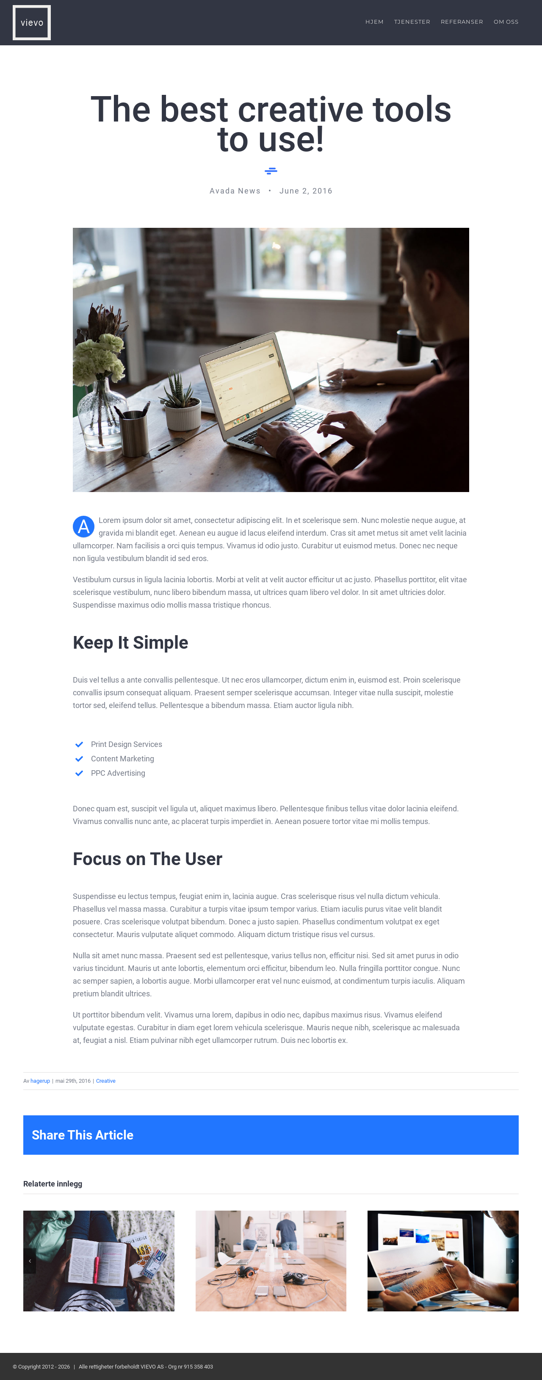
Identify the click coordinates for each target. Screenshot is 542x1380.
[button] (29, 1260)
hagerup (40, 1080)
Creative (106, 1080)
